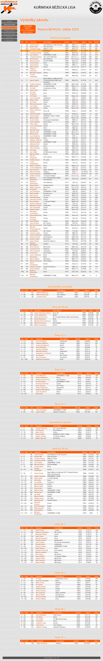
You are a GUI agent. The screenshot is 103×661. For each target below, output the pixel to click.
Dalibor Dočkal (35, 176)
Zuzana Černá (35, 249)
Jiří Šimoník (34, 59)
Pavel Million (34, 221)
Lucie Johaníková (36, 126)
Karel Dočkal (34, 201)
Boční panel (9, 40)
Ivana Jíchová (34, 223)
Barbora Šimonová (33, 178)
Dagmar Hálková (35, 140)
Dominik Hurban (36, 199)
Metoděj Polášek (35, 73)
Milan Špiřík (34, 86)
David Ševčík (34, 185)
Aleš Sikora (34, 195)
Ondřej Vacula (34, 160)
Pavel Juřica (34, 90)
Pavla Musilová (35, 197)
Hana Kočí (33, 257)
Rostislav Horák (35, 53)
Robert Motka (35, 269)
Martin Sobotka (35, 166)
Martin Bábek (34, 259)
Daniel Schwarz (35, 142)
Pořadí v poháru (9, 31)
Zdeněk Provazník (33, 157)
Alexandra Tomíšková (34, 212)
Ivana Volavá (34, 241)
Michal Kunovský (36, 104)
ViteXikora (50, 657)
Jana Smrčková (35, 174)
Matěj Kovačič (34, 209)
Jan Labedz (34, 106)
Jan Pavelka (34, 55)
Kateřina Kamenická (34, 182)
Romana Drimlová (33, 218)
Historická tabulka (9, 34)
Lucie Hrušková (35, 255)
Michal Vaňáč (34, 132)
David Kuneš (34, 65)
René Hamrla (34, 247)
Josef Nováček (35, 122)
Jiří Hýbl (32, 88)
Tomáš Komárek (36, 57)
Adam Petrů (34, 67)
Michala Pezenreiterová (35, 228)
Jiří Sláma (33, 128)
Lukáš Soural (34, 45)
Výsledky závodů (9, 27)
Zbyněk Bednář (35, 114)
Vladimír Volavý (35, 267)
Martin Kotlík (34, 154)
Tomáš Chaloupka (33, 75)
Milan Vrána (34, 100)
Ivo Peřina (33, 102)
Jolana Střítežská (36, 235)
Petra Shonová (35, 251)
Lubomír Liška (35, 233)
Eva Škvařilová (35, 191)
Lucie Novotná (35, 136)
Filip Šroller (34, 124)
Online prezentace (9, 24)
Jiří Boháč (33, 189)
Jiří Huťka (33, 96)
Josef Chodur (34, 120)
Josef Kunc (34, 253)
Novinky (9, 21)
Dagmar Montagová (34, 244)
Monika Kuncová (35, 261)
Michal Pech (34, 134)
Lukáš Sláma (34, 63)
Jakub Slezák (34, 80)
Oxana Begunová (35, 215)
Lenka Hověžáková (34, 162)
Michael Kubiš (35, 61)
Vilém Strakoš (35, 148)
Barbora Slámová (36, 203)
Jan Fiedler (33, 152)
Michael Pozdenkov (34, 275)
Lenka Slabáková (36, 168)
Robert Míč (34, 47)
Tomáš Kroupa (35, 49)
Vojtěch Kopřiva (35, 84)
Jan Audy (33, 150)
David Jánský (34, 146)
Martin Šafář (34, 118)
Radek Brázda (35, 138)
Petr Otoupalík (35, 207)
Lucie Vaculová (35, 98)
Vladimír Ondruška (33, 70)
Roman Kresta (35, 237)
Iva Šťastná (34, 231)
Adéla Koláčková (35, 51)
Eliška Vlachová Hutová (42, 313)
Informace (9, 37)
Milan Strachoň (35, 172)
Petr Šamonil (34, 170)
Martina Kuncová (36, 225)
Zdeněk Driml (34, 144)
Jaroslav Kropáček (33, 93)
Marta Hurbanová (34, 264)
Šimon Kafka (34, 116)
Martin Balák (34, 193)
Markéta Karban (35, 205)
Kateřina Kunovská (33, 271)
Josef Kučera (34, 108)
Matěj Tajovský (35, 187)
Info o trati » (28, 32)
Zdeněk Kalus (34, 130)
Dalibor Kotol (34, 239)
